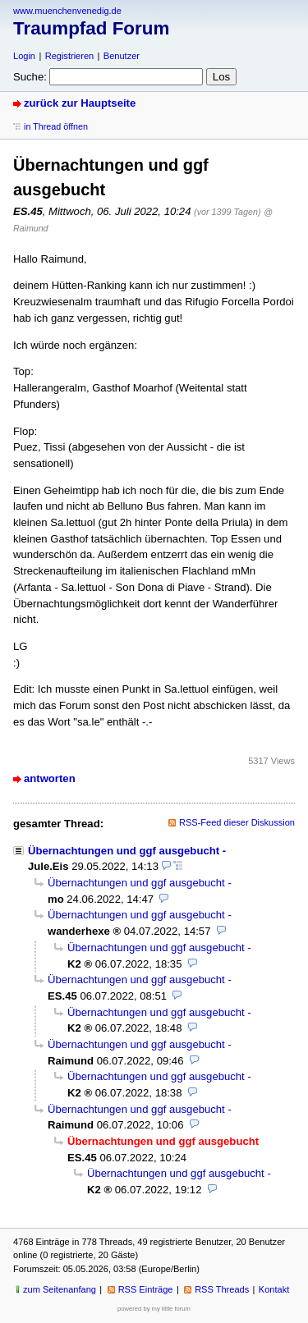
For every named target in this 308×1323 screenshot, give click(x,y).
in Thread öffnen (56, 126)
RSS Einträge (145, 1289)
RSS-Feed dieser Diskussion (237, 822)
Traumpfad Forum (91, 28)
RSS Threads (222, 1289)
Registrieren (69, 56)
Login (24, 56)
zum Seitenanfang (59, 1289)
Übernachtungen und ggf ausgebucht (123, 851)
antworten (50, 778)
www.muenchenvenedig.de (67, 11)
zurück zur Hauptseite (80, 103)
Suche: (30, 77)
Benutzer (121, 56)
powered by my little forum (154, 1308)
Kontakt (274, 1289)
